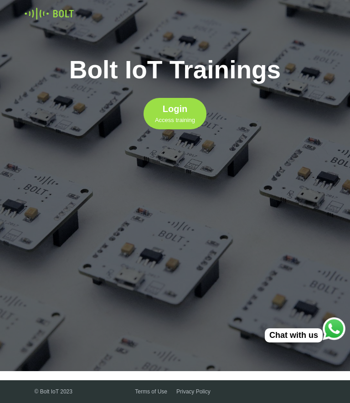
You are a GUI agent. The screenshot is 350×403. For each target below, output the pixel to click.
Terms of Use (151, 391)
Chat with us (293, 335)
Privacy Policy (193, 391)
